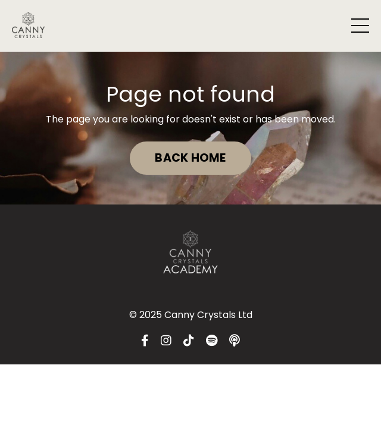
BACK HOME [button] (190, 158)
